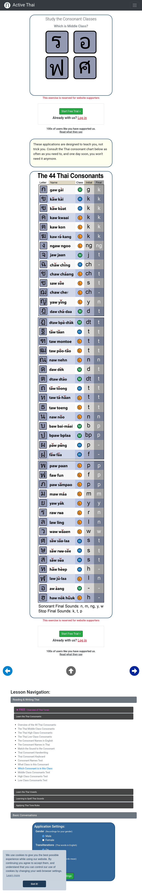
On (47, 849)
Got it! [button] (34, 884)
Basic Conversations (25, 815)
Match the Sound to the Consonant (36, 748)
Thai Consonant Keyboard (31, 756)
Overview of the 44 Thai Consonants (37, 725)
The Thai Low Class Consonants (35, 736)
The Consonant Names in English (35, 740)
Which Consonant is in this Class (35, 768)
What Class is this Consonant (33, 764)
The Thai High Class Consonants (35, 732)
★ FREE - (32, 709)
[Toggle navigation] (134, 5)
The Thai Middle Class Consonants (36, 728)
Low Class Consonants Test (32, 780)
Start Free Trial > (71, 111)
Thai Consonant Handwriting (33, 752)
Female (50, 840)
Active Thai (24, 5)
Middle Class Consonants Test (34, 772)
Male (48, 836)
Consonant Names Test (30, 760)
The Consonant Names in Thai (34, 744)
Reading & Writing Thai (26, 699)
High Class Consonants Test (33, 776)
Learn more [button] (13, 875)
